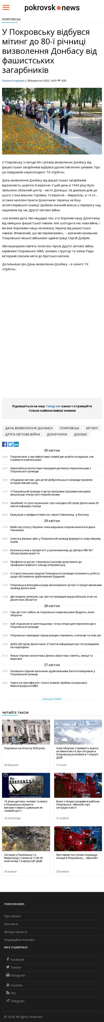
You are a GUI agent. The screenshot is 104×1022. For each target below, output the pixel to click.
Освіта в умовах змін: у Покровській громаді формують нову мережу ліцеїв (55, 540)
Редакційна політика (19, 940)
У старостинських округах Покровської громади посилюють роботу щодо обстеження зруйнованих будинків (55, 575)
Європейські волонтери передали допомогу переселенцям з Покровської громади (50, 470)
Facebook (15, 959)
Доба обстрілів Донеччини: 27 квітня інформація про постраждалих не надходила (54, 645)
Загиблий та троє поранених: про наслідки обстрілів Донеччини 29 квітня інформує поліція (54, 504)
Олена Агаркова (13, 80)
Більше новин (52, 699)
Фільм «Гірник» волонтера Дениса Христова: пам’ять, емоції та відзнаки (51, 657)
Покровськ (11, 19)
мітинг (92, 428)
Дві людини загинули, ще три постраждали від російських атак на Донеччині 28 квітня (53, 598)
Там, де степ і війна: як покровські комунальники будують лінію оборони (52, 614)
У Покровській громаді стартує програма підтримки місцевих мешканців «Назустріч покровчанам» (50, 493)
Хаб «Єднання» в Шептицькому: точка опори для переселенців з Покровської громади (53, 625)
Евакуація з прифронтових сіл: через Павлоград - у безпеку (49, 514)
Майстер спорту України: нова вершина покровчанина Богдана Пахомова (52, 528)
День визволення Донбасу (29, 428)
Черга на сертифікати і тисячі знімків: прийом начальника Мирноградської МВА (48, 684)
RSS (11, 993)
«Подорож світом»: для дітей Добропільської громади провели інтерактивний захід (51, 481)
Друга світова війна (22, 434)
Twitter (13, 967)
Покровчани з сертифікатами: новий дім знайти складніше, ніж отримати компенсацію (51, 458)
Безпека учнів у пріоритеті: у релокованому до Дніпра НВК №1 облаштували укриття (51, 552)
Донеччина (57, 434)
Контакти (11, 924)
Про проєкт (12, 916)
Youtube (14, 985)
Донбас (80, 434)
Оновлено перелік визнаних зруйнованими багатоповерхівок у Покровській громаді (52, 673)
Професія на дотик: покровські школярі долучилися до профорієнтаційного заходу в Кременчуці (46, 563)
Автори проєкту (15, 932)
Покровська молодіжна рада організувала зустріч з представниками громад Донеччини (56, 586)
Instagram (15, 975)
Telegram (53, 406)
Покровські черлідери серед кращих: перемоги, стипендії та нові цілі (55, 635)
